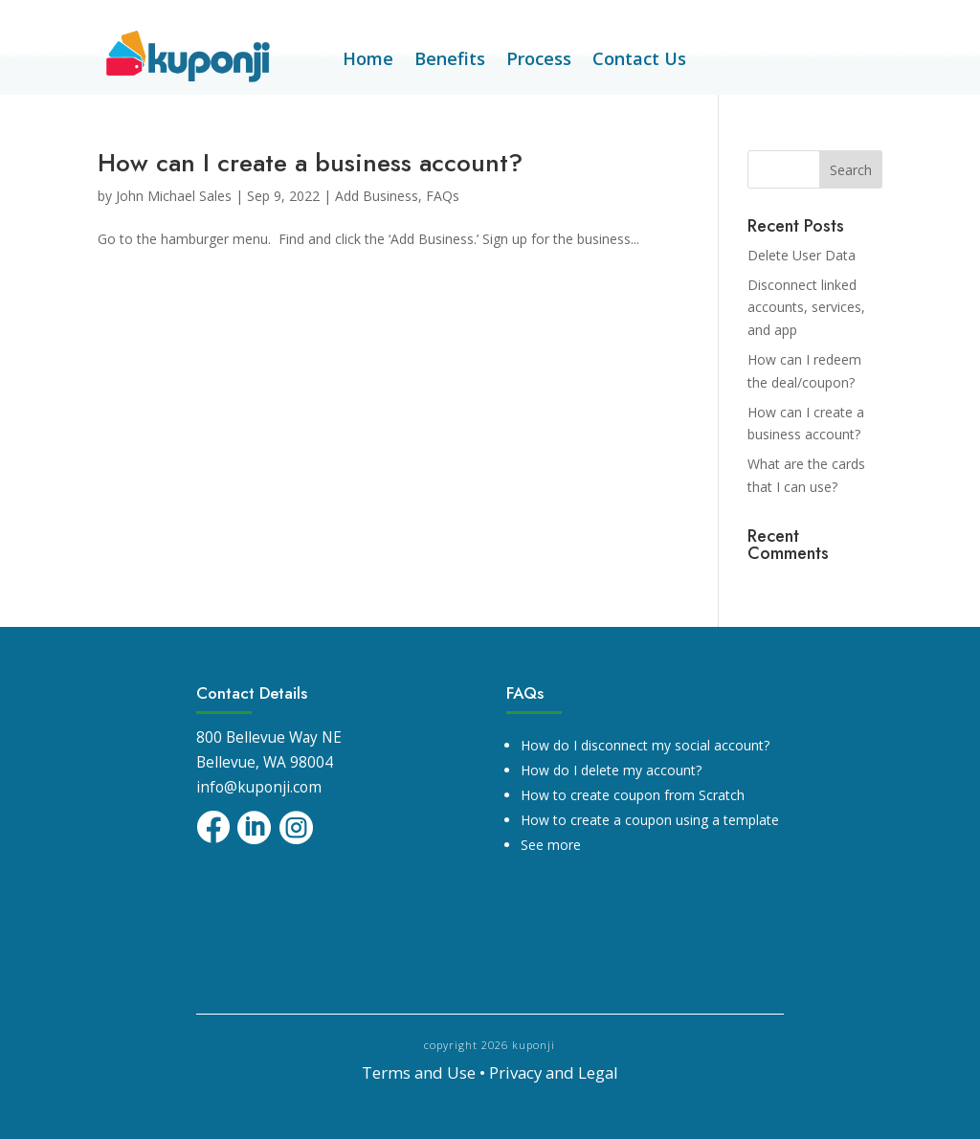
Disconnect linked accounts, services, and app (806, 308)
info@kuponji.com (259, 787)
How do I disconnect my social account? (645, 745)
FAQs (442, 196)
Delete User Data (801, 255)
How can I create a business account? (310, 163)
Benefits (449, 61)
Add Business (376, 196)
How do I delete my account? (611, 770)
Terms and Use (419, 1072)
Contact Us (639, 61)
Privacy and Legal (553, 1072)
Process (538, 61)
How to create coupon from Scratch (633, 795)
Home (368, 61)
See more (551, 845)
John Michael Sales (174, 196)
